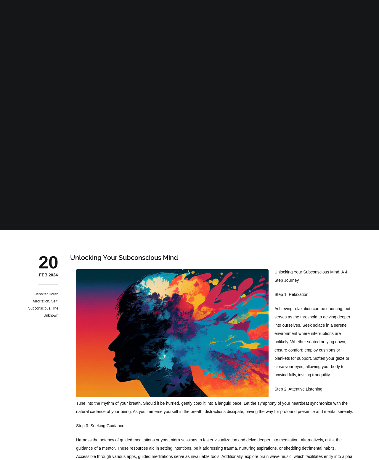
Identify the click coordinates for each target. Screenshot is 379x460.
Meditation (41, 301)
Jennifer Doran (46, 294)
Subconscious (39, 308)
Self (54, 301)
